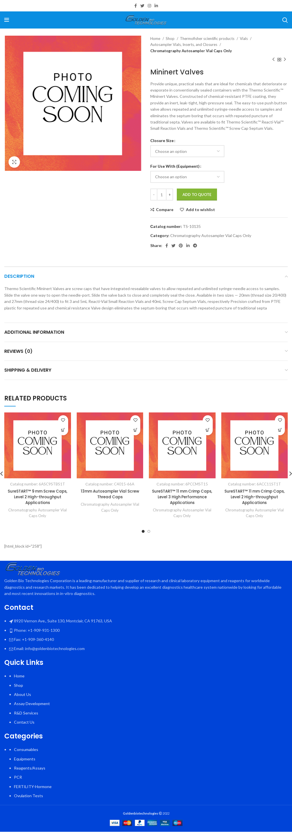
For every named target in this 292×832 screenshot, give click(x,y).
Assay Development (32, 703)
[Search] (285, 20)
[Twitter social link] (142, 5)
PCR (18, 777)
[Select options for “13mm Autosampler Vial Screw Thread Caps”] (135, 430)
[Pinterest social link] (180, 245)
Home (155, 38)
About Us (22, 694)
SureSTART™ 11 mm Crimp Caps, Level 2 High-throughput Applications (254, 496)
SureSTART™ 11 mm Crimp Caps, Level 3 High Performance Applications (182, 496)
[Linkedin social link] (156, 5)
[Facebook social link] (136, 5)
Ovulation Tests (28, 795)
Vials (244, 38)
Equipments (24, 758)
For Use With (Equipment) (175, 166)
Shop (170, 38)
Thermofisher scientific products (207, 38)
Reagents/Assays (29, 768)
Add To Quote (196, 194)
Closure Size (162, 140)
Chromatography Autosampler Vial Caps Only (191, 50)
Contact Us (24, 722)
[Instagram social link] (149, 5)
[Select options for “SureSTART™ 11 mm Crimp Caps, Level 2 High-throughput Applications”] (280, 430)
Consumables (26, 749)
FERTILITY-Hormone (33, 786)
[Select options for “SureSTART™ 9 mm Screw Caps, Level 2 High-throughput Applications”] (63, 430)
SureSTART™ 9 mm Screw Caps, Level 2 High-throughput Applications (37, 496)
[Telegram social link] (195, 245)
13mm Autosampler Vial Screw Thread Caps (110, 494)
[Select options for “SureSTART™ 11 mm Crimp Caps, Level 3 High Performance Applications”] (208, 430)
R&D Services (26, 712)
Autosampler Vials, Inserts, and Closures (184, 44)
